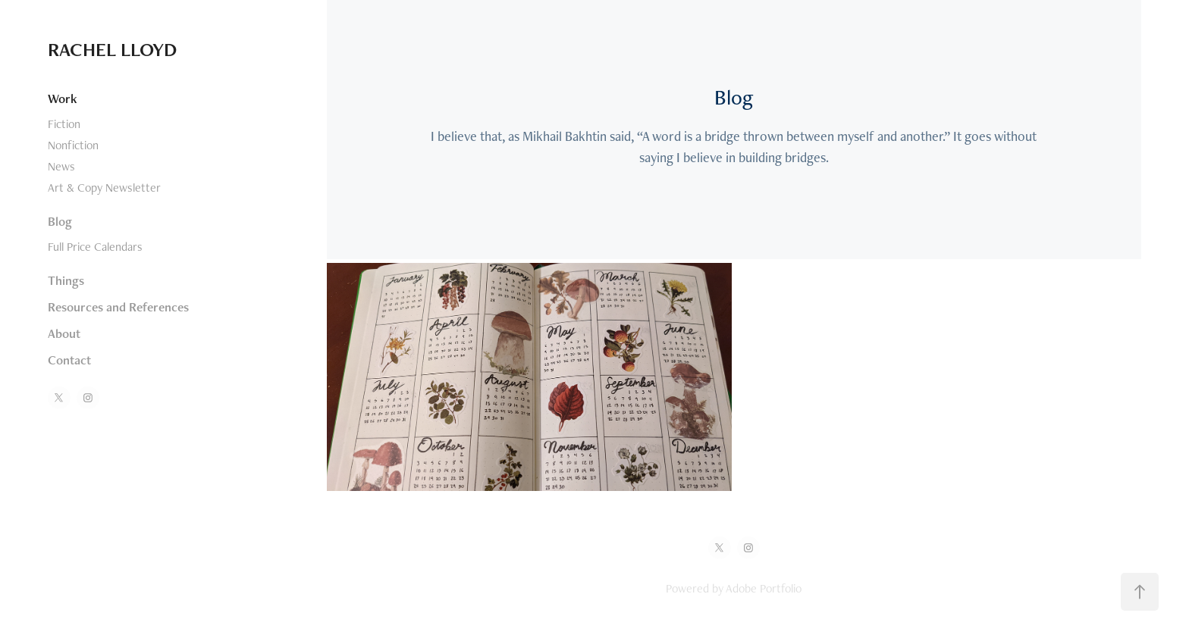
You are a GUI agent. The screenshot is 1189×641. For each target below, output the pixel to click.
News (61, 166)
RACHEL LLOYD (112, 49)
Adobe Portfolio (764, 588)
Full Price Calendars (95, 247)
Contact (69, 360)
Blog (60, 221)
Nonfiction (73, 145)
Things (66, 280)
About (64, 333)
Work (62, 98)
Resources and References (118, 307)
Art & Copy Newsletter (104, 187)
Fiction (64, 124)
